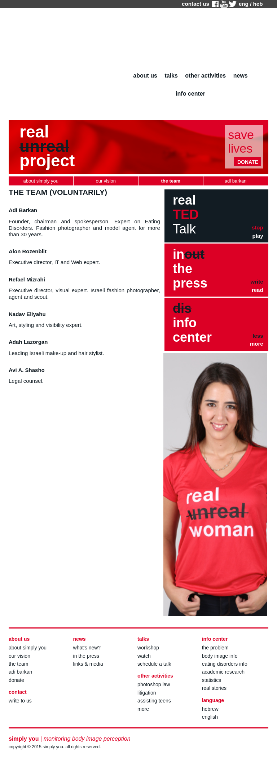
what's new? (87, 648)
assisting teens (154, 701)
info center (190, 94)
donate (16, 680)
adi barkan (20, 672)
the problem (215, 648)
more (143, 709)
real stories (214, 688)
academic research (223, 672)
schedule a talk (154, 664)
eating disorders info (224, 664)
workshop (148, 648)
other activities (205, 76)
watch (144, 656)
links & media (88, 664)
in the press (86, 656)
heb (258, 4)
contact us (195, 4)
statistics (211, 680)
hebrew (210, 709)
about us (145, 76)
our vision (19, 656)
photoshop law (153, 684)
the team (18, 664)
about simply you (28, 648)
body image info (220, 656)
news (240, 76)
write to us (20, 701)
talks (170, 76)
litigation (146, 693)
